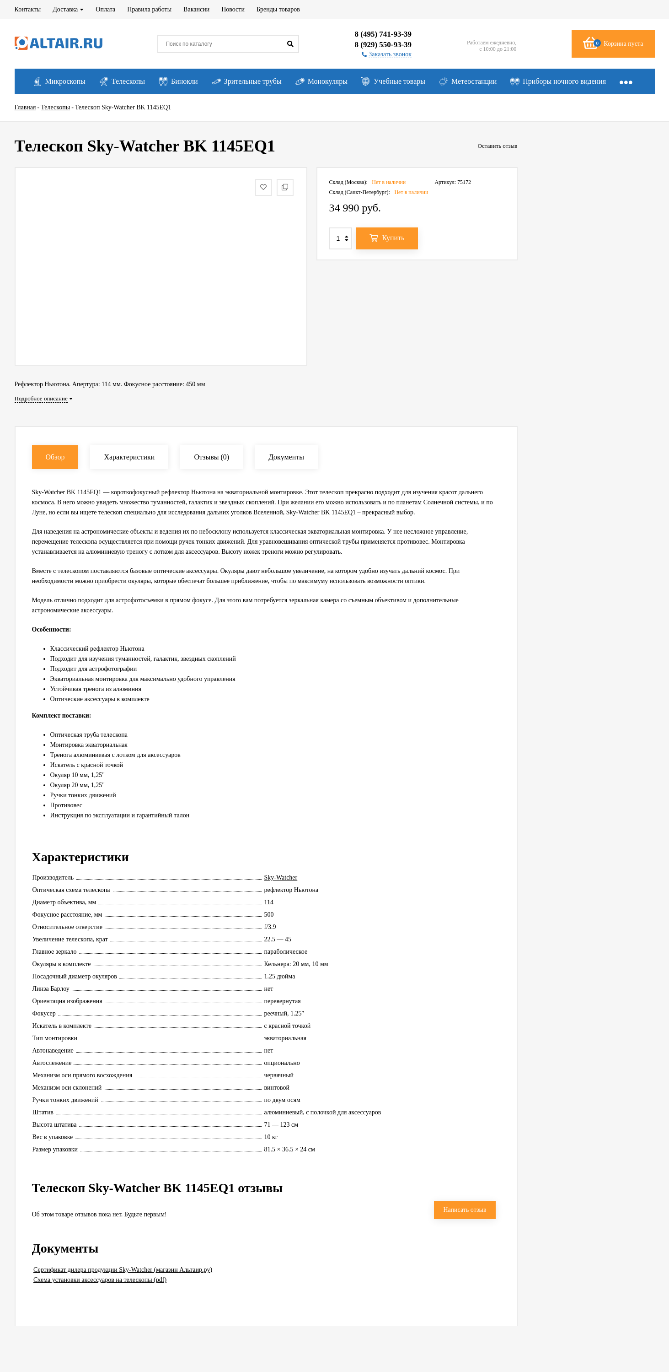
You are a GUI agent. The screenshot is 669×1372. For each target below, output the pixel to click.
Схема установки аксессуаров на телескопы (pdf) (99, 1279)
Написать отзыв (464, 1209)
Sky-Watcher (281, 877)
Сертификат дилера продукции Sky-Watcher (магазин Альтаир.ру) (122, 1269)
